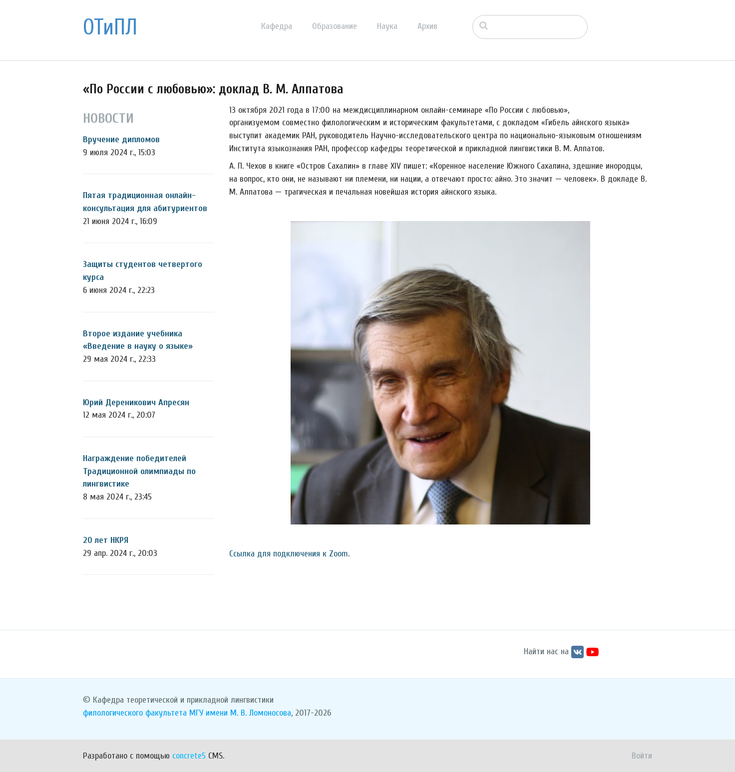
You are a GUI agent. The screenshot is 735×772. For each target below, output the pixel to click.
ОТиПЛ (110, 27)
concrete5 (189, 756)
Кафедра (276, 26)
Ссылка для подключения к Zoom (288, 553)
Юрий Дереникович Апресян (136, 402)
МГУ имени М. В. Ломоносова (240, 713)
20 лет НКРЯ (105, 540)
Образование (334, 26)
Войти (642, 756)
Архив (427, 26)
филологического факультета (135, 713)
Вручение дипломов (121, 139)
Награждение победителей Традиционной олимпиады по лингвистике (139, 471)
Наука (387, 26)
